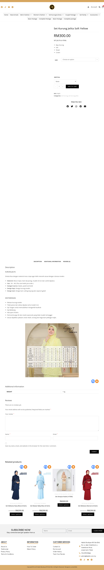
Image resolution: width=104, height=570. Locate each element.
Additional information (52, 261)
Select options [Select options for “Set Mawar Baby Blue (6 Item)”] (40, 514)
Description (38, 261)
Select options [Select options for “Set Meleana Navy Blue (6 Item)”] (16, 514)
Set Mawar (43, 503)
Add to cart (72, 86)
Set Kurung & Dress (56, 15)
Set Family (84, 15)
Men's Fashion (26, 15)
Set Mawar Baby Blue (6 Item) (40, 506)
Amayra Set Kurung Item (61, 494)
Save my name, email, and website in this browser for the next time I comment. (30, 446)
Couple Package (72, 15)
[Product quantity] (59, 86)
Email (55, 434)
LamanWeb (74, 567)
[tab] (38, 261)
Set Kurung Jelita (73, 96)
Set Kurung (64, 96)
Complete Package (45, 19)
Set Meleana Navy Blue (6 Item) (16, 506)
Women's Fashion (40, 15)
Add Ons (57, 77)
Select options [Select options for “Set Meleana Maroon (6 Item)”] (88, 514)
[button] (67, 106)
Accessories (95, 15)
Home (6, 15)
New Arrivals (14, 15)
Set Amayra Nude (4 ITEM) (64, 496)
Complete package (70, 19)
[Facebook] (93, 381)
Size (56, 60)
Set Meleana (19, 503)
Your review (9, 414)
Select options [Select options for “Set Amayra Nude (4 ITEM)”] (64, 505)
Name (7, 434)
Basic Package (32, 19)
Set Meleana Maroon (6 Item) (88, 506)
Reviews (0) (66, 261)
